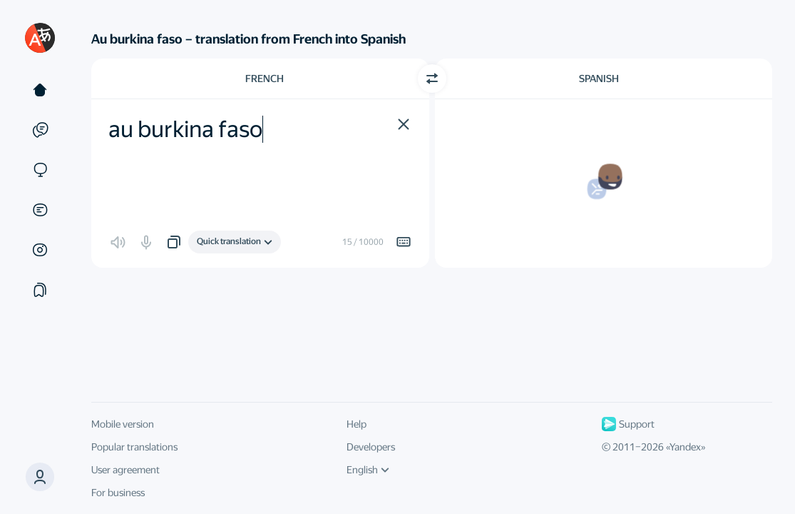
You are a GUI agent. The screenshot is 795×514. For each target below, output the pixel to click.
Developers (371, 447)
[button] (40, 477)
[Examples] (40, 130)
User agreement (125, 469)
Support (628, 424)
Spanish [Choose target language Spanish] (599, 78)
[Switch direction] (432, 78)
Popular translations (134, 447)
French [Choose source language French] (264, 78)
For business (118, 492)
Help (356, 424)
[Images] (40, 250)
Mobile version (122, 424)
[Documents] (40, 210)
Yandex (685, 447)
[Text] (40, 90)
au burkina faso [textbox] (185, 129)
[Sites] (40, 170)
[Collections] (40, 290)
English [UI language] (368, 469)
